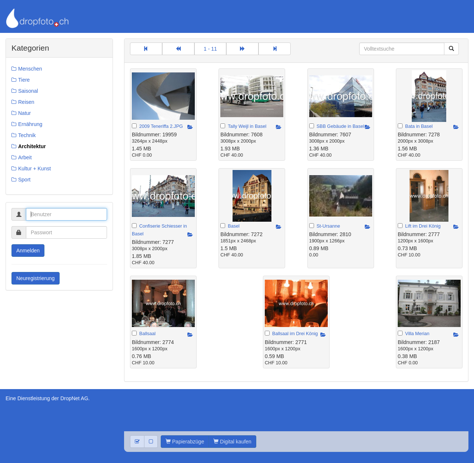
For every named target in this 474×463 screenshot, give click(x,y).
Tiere (24, 80)
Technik (27, 135)
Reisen (26, 102)
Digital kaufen (232, 442)
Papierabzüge (185, 442)
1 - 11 (210, 49)
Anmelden (28, 250)
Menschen (30, 69)
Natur (24, 113)
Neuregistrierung (35, 278)
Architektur (32, 146)
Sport (24, 180)
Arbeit (25, 157)
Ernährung (30, 124)
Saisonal (28, 91)
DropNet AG (74, 398)
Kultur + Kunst (34, 168)
